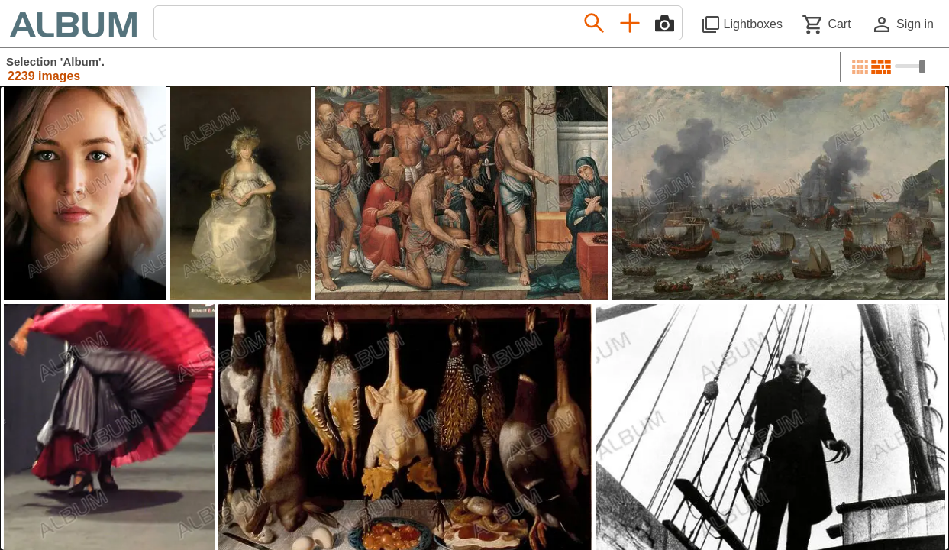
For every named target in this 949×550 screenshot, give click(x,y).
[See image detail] (85, 193)
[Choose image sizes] (910, 66)
